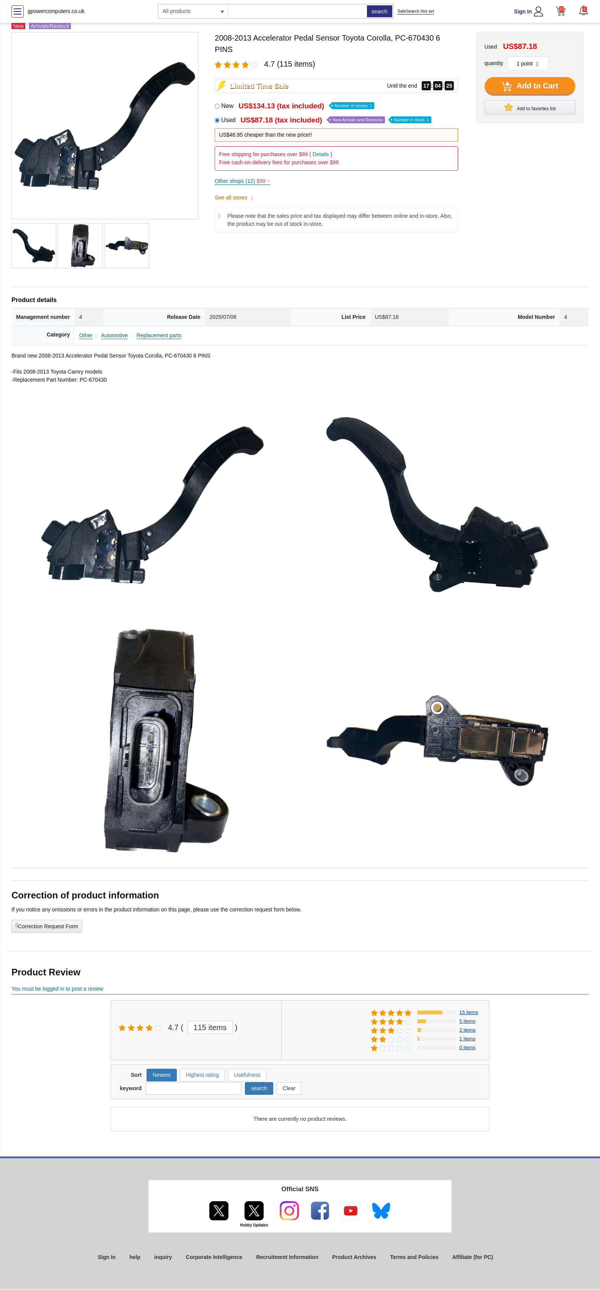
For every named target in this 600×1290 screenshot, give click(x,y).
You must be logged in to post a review (57, 989)
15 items (469, 1012)
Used (326, 120)
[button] (584, 10)
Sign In (523, 11)
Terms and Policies (414, 1257)
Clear (289, 1088)
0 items (468, 1047)
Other (86, 335)
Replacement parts (159, 335)
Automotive (114, 335)
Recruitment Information (287, 1257)
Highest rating (202, 1075)
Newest (162, 1075)
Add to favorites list (530, 107)
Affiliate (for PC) (472, 1257)
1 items (468, 1039)
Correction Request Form (47, 925)
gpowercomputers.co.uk (56, 11)
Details (321, 154)
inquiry (163, 1257)
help (134, 1257)
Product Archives (354, 1257)
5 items (468, 1021)
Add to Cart (530, 86)
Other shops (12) (242, 181)
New (297, 106)
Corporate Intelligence (214, 1257)
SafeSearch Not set (416, 11)
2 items (468, 1030)
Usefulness (247, 1075)
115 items (210, 1027)
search (380, 11)
